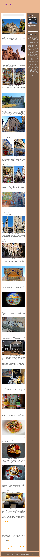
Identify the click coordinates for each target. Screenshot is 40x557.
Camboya (29, 42)
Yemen (36, 69)
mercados (36, 71)
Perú (35, 61)
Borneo (28, 41)
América (29, 37)
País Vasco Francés (36, 60)
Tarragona (31, 67)
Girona (33, 50)
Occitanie (33, 57)
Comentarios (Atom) (7, 548)
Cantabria (31, 42)
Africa (29, 36)
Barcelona (32, 40)
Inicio (11, 546)
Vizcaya (32, 69)
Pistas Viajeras (34, 62)
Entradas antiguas (22, 546)
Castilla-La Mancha (30, 43)
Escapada (37, 45)
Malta (34, 54)
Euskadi (37, 47)
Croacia (30, 44)
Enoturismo (32, 45)
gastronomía (29, 71)
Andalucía (32, 37)
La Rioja (29, 53)
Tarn (35, 66)
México (33, 56)
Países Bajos (30, 61)
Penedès (33, 61)
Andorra (36, 37)
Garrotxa (36, 49)
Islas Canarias (32, 52)
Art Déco (35, 38)
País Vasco (31, 60)
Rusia (33, 64)
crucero (34, 70)
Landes (31, 53)
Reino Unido (31, 63)
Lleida (28, 54)
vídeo (30, 75)
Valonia (28, 69)
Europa (32, 47)
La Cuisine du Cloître (20, 490)
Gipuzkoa (29, 50)
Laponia (37, 53)
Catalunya (34, 43)
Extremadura (30, 48)
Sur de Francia (32, 66)
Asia (32, 39)
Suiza (28, 66)
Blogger (32, 554)
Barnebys (29, 26)
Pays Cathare (33, 59)
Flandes (36, 48)
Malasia (31, 54)
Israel (36, 52)
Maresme (29, 55)
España (31, 46)
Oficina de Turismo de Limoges (12, 540)
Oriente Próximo (33, 58)
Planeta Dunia (7, 4)
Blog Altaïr (29, 27)
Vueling (29, 28)
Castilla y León (35, 42)
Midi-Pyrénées (32, 55)
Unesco (29, 68)
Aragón (28, 38)
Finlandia (33, 48)
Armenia (32, 38)
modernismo (29, 72)
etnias (36, 70)
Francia (29, 49)
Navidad (36, 56)
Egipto (36, 44)
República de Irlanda (30, 64)
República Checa (36, 63)
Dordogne (33, 44)
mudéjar (35, 72)
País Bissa (37, 59)
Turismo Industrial (36, 67)
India (35, 51)
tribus (28, 75)
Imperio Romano (31, 51)
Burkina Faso (32, 41)
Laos (34, 53)
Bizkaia (36, 40)
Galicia (33, 49)
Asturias (36, 39)
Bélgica (36, 41)
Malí (36, 54)
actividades (29, 70)
